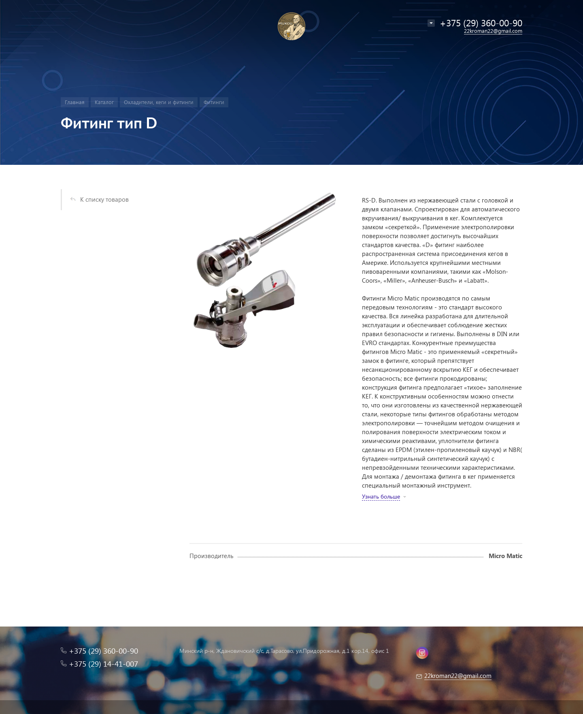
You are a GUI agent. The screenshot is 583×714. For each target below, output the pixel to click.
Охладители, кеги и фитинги (159, 101)
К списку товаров (104, 199)
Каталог (104, 101)
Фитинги (214, 101)
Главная (75, 101)
